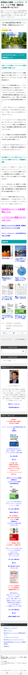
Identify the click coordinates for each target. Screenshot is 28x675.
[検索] (13, 351)
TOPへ (21, 673)
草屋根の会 (6, 646)
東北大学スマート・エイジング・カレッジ (14, 639)
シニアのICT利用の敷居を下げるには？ (21, 339)
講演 (10, 30)
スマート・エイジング (17, 325)
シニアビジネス (17, 323)
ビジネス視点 (5, 30)
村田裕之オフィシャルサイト (10, 628)
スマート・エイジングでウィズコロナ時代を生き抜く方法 (8, 339)
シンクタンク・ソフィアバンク (11, 637)
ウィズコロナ (9, 323)
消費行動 (8, 328)
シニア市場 (8, 325)
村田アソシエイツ (8, 630)
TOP (14, 658)
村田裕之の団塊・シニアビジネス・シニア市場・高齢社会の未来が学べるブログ (12, 5)
